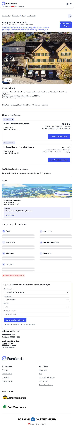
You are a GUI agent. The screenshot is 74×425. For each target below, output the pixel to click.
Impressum (43, 370)
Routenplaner (10, 215)
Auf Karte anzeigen (62, 194)
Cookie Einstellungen (46, 385)
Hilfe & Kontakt (7, 381)
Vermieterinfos (7, 374)
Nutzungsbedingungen (47, 377)
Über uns (5, 370)
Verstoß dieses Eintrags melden (13, 276)
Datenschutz (43, 381)
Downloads (6, 377)
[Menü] (69, 4)
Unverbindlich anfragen (65, 24)
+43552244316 (14, 337)
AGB (40, 374)
